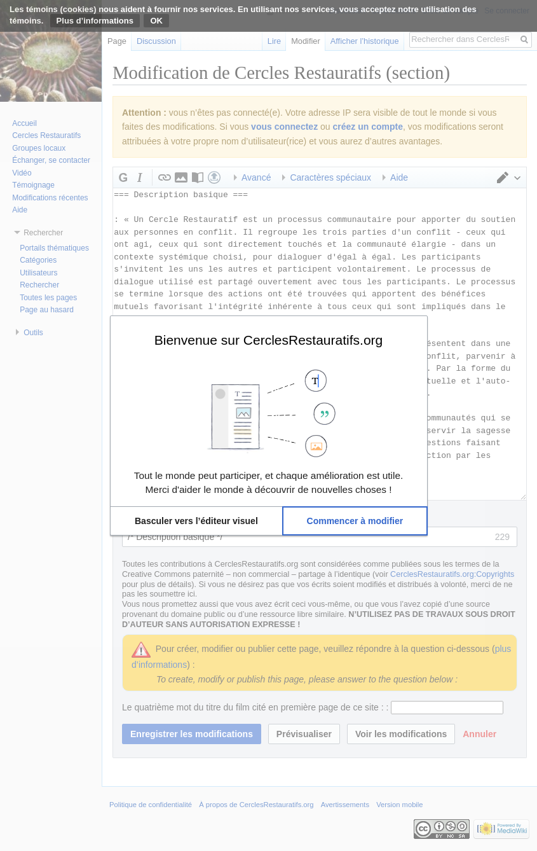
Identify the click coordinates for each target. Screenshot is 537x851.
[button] (197, 521)
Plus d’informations (95, 20)
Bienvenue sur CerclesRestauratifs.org (268, 340)
